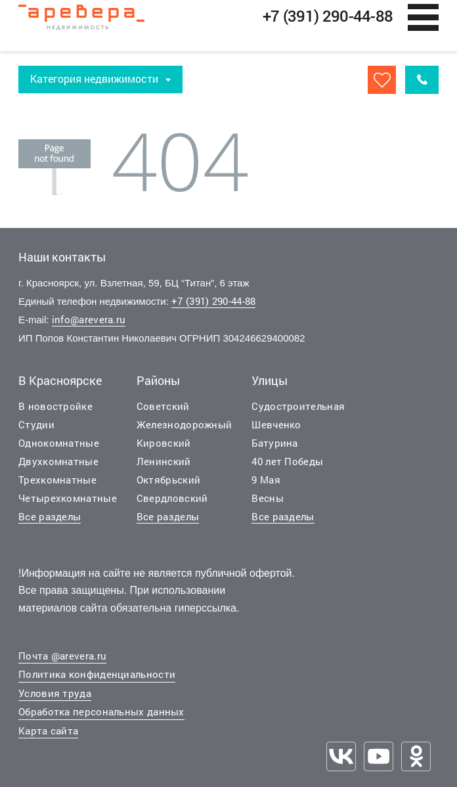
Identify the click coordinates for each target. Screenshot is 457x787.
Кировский (164, 443)
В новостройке (55, 406)
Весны (267, 498)
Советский (163, 406)
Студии (36, 425)
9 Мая (265, 480)
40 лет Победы (287, 461)
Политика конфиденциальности (96, 675)
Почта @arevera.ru (62, 656)
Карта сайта (48, 731)
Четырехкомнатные (67, 498)
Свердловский (172, 498)
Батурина (274, 443)
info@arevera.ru (89, 320)
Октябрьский (168, 480)
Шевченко (276, 425)
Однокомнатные (58, 443)
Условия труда (54, 694)
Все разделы (49, 517)
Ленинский (164, 461)
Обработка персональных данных (101, 712)
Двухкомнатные (58, 461)
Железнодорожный (184, 425)
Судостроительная (298, 406)
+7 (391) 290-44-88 (213, 302)
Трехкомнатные (57, 480)
